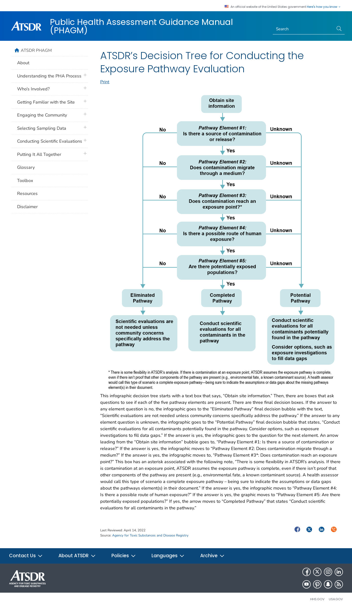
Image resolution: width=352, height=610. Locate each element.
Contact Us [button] (26, 555)
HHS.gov (317, 599)
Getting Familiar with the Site (46, 102)
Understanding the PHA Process (49, 76)
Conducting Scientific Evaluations (49, 141)
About (23, 63)
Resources (27, 193)
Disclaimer (27, 207)
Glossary (26, 167)
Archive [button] (212, 555)
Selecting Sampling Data (41, 128)
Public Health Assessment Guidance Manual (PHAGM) (141, 26)
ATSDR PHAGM (36, 50)
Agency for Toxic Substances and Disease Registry (150, 535)
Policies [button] (123, 555)
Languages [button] (168, 555)
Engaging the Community (42, 115)
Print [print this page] (104, 82)
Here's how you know (324, 7)
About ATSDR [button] (77, 555)
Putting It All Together (39, 154)
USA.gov (336, 599)
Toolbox (25, 180)
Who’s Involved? (33, 89)
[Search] (303, 29)
